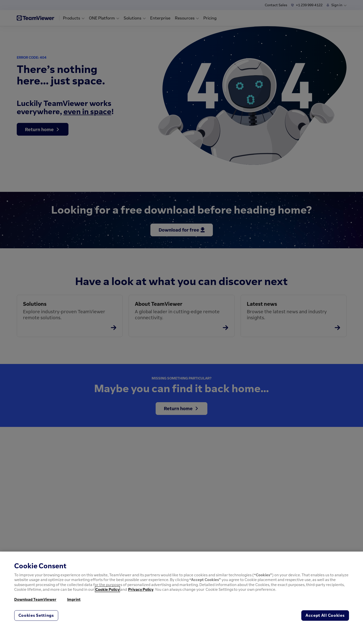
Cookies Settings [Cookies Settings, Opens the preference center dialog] (36, 615)
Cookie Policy (107, 589)
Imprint (74, 599)
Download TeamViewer (35, 599)
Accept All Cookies (325, 615)
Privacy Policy (140, 589)
